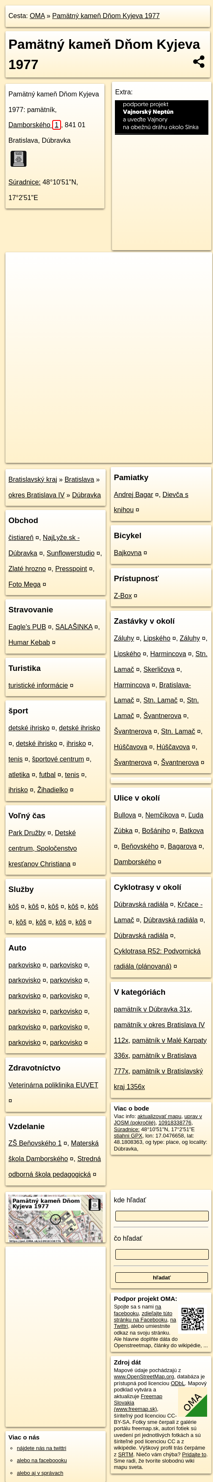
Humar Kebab (29, 642)
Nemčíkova (162, 815)
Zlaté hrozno (27, 568)
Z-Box (123, 595)
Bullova (125, 815)
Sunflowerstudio (71, 553)
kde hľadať (130, 1200)
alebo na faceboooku (42, 1460)
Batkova (191, 830)
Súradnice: (24, 182)
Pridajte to (194, 1454)
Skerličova (159, 669)
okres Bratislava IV (36, 495)
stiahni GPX (128, 1135)
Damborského (34, 125)
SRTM (125, 1454)
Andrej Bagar (133, 494)
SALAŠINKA (74, 626)
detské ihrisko (29, 728)
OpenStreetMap (67, 449)
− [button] (20, 279)
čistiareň (21, 537)
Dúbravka (86, 495)
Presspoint (71, 568)
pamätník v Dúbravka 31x (152, 1009)
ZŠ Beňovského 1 (34, 1143)
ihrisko (76, 743)
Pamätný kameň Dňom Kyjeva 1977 (106, 15)
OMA (37, 15)
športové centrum (58, 759)
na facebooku (137, 1309)
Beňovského (139, 846)
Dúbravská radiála (141, 904)
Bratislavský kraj (32, 479)
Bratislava (79, 479)
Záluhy (124, 638)
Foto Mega (24, 584)
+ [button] (20, 266)
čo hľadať (128, 1238)
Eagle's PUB (27, 626)
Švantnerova (162, 715)
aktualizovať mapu (159, 1116)
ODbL (178, 1383)
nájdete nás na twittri (41, 1448)
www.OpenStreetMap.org (144, 1376)
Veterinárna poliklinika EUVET (53, 1085)
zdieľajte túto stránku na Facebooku (143, 1316)
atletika (19, 774)
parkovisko (24, 965)
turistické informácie (38, 685)
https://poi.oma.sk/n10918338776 (45, 456)
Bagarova (182, 846)
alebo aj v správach (40, 1473)
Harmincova (168, 653)
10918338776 (174, 1122)
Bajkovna (127, 552)
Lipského (157, 638)
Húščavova (130, 746)
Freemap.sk (111, 449)
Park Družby (26, 832)
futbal (47, 774)
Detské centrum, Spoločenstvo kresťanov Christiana (42, 848)
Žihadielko (52, 789)
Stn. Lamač (161, 700)
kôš (13, 906)
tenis (15, 759)
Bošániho (156, 830)
